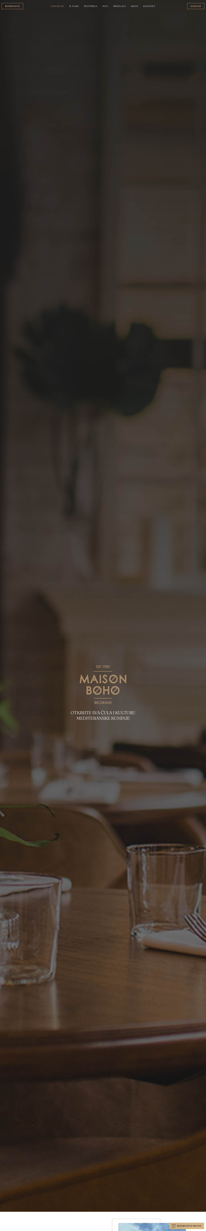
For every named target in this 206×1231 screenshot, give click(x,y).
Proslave (119, 6)
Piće (105, 6)
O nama (74, 6)
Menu (134, 6)
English (196, 6)
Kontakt (149, 6)
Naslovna (57, 6)
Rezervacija (12, 6)
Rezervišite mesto (186, 1225)
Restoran (90, 6)
